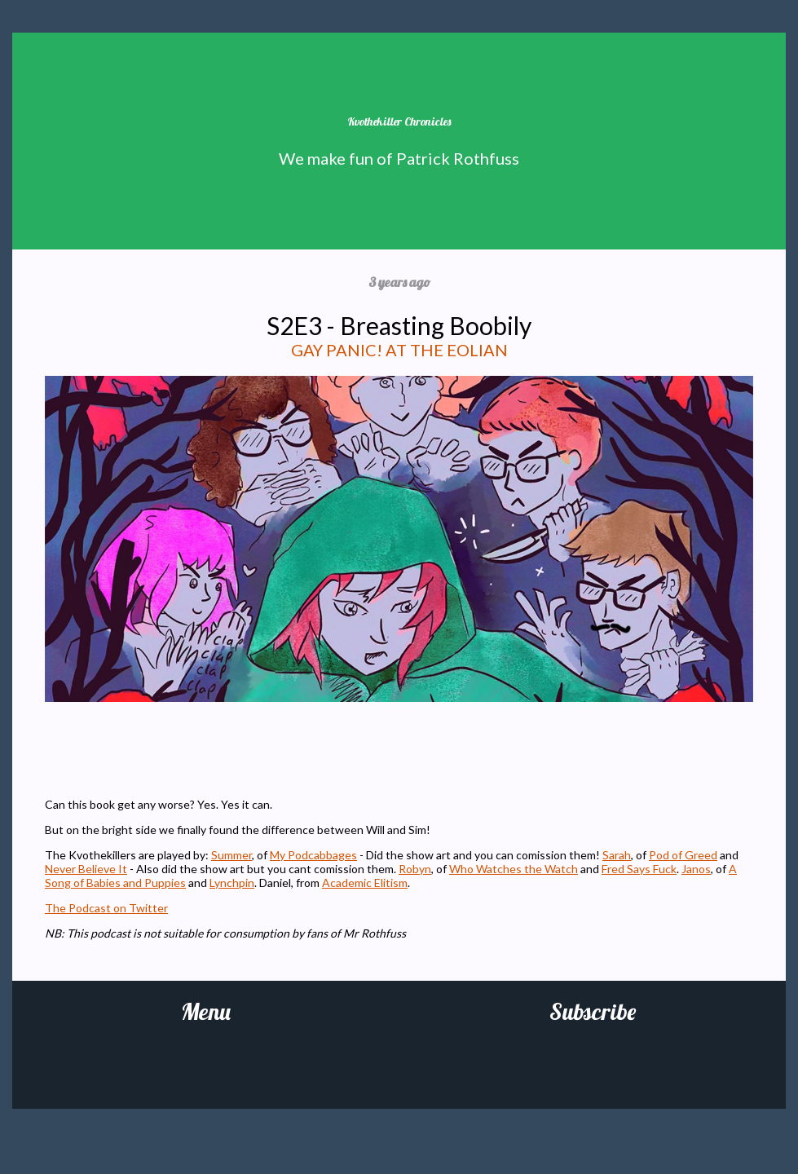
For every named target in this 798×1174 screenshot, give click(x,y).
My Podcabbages (313, 855)
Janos (696, 869)
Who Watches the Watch (513, 869)
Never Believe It (86, 869)
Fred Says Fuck (639, 869)
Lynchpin (231, 882)
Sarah (616, 855)
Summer (231, 855)
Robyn (415, 869)
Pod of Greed (683, 855)
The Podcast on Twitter (106, 908)
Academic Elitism (365, 882)
